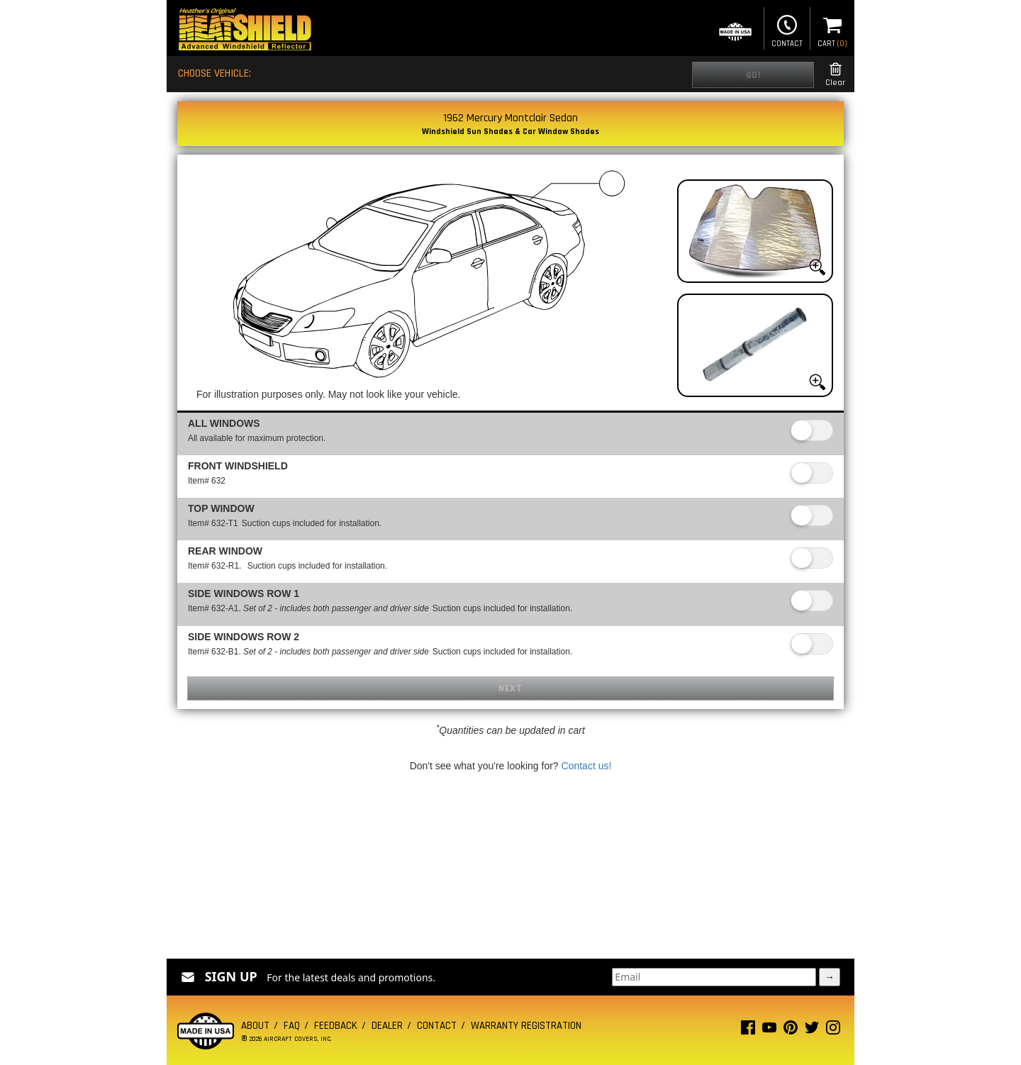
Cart (832, 30)
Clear (835, 75)
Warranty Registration (526, 1025)
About (255, 1025)
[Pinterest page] (790, 1030)
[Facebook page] (748, 1030)
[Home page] (245, 31)
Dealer (387, 1025)
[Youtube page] (769, 1030)
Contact (787, 30)
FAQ (292, 1025)
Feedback (335, 1025)
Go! (753, 75)
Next (510, 688)
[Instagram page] (833, 1030)
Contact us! (587, 765)
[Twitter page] (812, 1030)
